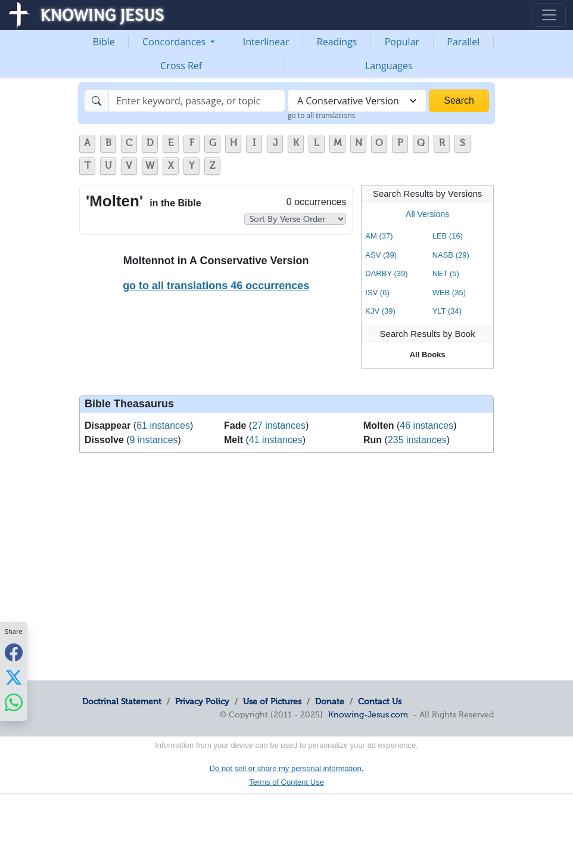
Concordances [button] (175, 41)
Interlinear (266, 41)
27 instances (279, 425)
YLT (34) (447, 311)
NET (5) (445, 273)
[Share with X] (13, 677)
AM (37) (379, 235)
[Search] (196, 100)
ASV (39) (381, 254)
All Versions (427, 214)
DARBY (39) (386, 273)
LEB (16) (447, 235)
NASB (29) (450, 254)
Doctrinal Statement (121, 701)
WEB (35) (449, 292)
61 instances (163, 425)
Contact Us (379, 701)
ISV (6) (377, 292)
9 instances (154, 440)
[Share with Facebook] (14, 652)
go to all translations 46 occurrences (216, 286)
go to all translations (322, 115)
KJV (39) (380, 311)
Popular (402, 41)
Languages (389, 65)
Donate (329, 701)
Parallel (463, 41)
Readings (337, 41)
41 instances (276, 440)
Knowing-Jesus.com (368, 714)
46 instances (426, 425)
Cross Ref (181, 65)
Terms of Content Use (286, 782)
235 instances (417, 440)
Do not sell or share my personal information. (287, 768)
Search (459, 100)
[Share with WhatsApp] (14, 703)
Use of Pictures (272, 701)
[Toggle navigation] (549, 15)
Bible (104, 41)
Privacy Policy (202, 701)
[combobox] (357, 100)
